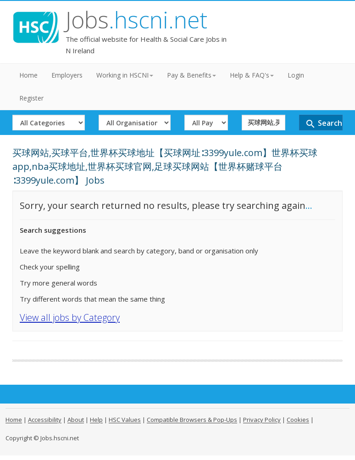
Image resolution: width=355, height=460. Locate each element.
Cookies (298, 419)
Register (31, 98)
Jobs (136, 19)
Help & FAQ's (252, 75)
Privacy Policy (262, 419)
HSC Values (125, 419)
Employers (67, 75)
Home (28, 75)
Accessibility (44, 419)
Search (323, 123)
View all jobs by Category (70, 317)
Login (296, 75)
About (75, 419)
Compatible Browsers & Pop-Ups (192, 419)
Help (96, 419)
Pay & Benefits (191, 75)
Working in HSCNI (124, 75)
